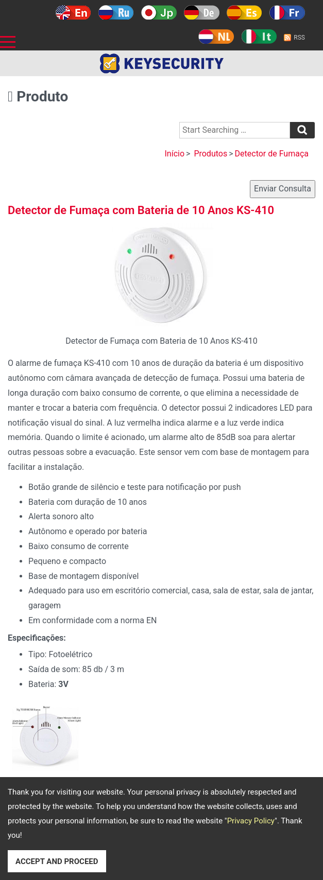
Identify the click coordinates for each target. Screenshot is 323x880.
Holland (216, 36)
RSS (299, 37)
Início (174, 154)
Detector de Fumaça (272, 154)
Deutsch (201, 12)
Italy (259, 36)
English (73, 12)
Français (287, 12)
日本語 (159, 12)
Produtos (210, 154)
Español (244, 12)
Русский (116, 12)
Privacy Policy (251, 820)
